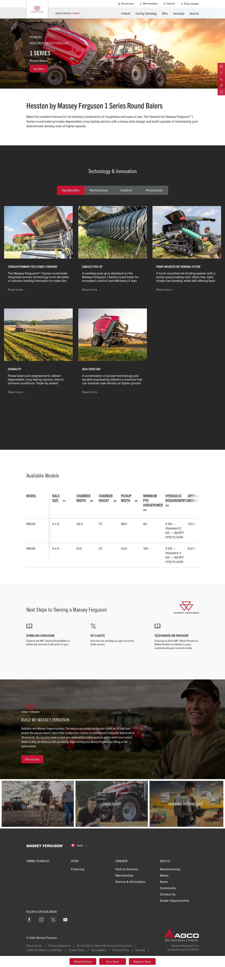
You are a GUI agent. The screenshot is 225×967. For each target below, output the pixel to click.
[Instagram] (41, 919)
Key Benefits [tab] (70, 190)
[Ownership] (112, 804)
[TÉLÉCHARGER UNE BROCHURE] (177, 636)
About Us (194, 13)
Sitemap (140, 950)
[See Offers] (39, 68)
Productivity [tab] (154, 190)
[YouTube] (65, 919)
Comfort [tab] (126, 190)
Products (126, 13)
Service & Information (130, 882)
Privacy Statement (59, 945)
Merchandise (124, 875)
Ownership (178, 13)
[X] (53, 919)
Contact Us (167, 894)
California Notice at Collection (44, 950)
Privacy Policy (120, 950)
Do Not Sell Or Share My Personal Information (104, 945)
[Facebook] (29, 919)
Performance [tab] (99, 190)
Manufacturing (170, 869)
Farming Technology (146, 13)
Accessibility (98, 950)
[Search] (169, 3)
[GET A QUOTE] (112, 634)
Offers (165, 13)
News (164, 882)
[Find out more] (32, 759)
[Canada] (78, 845)
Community (168, 888)
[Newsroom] (126, 3)
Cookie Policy (77, 950)
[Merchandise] (148, 3)
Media (164, 875)
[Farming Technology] (186, 804)
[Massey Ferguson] (37, 9)
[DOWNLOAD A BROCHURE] (48, 634)
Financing (77, 869)
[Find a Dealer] (190, 3)
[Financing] (38, 804)
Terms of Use (34, 945)
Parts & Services (126, 869)
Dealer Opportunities (174, 900)
